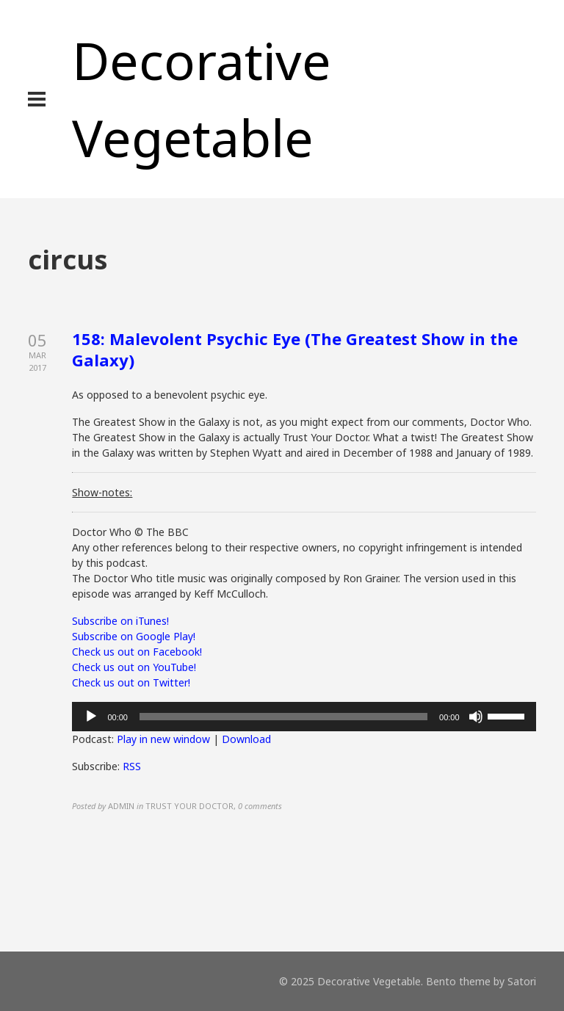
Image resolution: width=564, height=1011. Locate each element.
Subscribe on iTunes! (120, 621)
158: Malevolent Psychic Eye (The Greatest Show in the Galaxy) (295, 349)
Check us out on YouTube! (134, 667)
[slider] (283, 716)
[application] (303, 716)
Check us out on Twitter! (131, 682)
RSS (132, 766)
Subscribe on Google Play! (133, 636)
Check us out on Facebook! (137, 652)
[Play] (91, 716)
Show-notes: (102, 492)
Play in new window (163, 739)
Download (246, 739)
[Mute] (476, 716)
